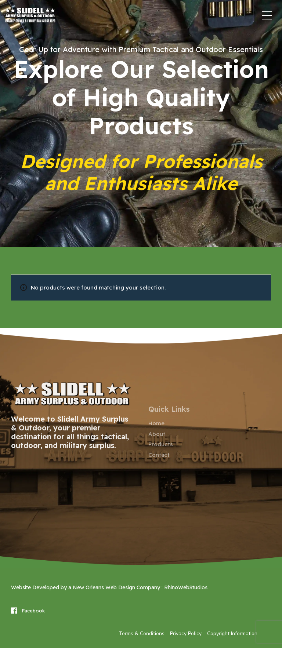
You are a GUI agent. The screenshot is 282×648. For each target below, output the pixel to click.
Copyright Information (232, 633)
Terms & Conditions (141, 633)
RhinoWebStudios (185, 587)
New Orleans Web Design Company (116, 587)
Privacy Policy (186, 633)
